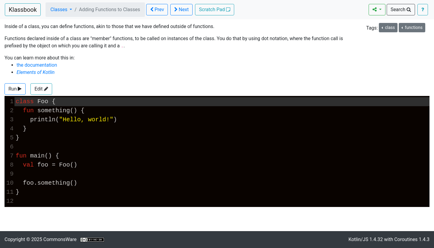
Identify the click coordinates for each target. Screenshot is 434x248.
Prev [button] (157, 9)
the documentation (37, 65)
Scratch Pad (214, 9)
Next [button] (181, 9)
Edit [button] (41, 89)
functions (413, 27)
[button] (15, 89)
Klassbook (23, 9)
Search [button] (401, 9)
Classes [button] (59, 9)
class (389, 27)
